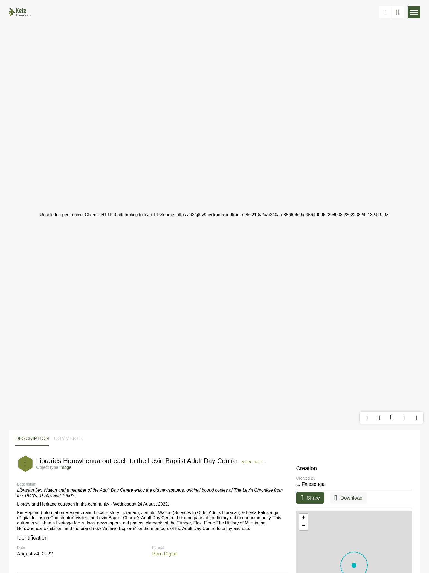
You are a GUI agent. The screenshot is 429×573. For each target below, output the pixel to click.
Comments (68, 438)
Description (32, 438)
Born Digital (165, 554)
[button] (303, 518)
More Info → (254, 462)
